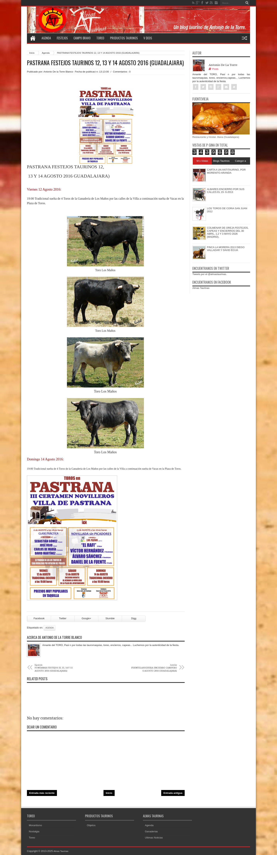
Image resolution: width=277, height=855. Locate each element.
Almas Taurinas (200, 288)
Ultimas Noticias (154, 837)
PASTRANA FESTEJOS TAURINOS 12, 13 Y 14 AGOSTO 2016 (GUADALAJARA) (105, 62)
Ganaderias (151, 831)
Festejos (62, 38)
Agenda (46, 38)
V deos (148, 38)
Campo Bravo (82, 38)
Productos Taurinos (124, 38)
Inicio (31, 53)
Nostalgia (34, 831)
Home (32, 38)
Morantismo (35, 825)
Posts (214, 69)
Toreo (100, 38)
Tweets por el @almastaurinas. (209, 274)
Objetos (91, 825)
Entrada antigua (173, 793)
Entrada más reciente (42, 793)
